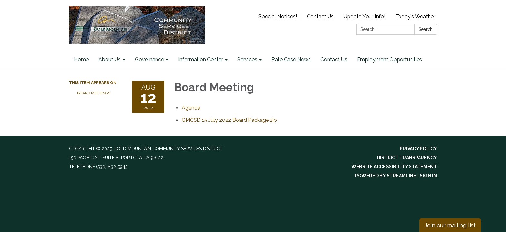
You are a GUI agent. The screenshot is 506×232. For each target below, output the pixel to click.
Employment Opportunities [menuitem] (389, 59)
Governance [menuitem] (149, 59)
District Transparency (407, 157)
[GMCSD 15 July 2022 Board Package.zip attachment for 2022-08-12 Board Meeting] (229, 120)
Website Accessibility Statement (394, 166)
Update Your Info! (364, 17)
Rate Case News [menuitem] (291, 59)
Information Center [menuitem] (200, 59)
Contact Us (320, 17)
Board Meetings (93, 93)
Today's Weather (415, 17)
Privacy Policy (418, 148)
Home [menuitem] (81, 59)
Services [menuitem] (247, 59)
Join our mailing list (450, 225)
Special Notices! (277, 17)
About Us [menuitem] (109, 59)
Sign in (428, 175)
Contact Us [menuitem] (333, 59)
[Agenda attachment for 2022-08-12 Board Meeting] (191, 108)
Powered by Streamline (385, 175)
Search (426, 29)
